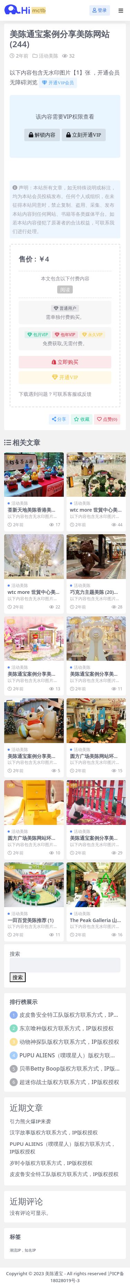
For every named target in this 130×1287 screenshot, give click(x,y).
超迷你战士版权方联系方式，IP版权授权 (69, 1082)
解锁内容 (42, 135)
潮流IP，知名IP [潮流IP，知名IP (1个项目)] (23, 1250)
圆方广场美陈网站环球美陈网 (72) (32, 841)
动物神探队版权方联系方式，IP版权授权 (69, 1042)
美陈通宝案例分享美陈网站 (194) (32, 677)
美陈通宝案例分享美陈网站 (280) (32, 759)
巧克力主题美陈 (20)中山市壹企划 (94, 595)
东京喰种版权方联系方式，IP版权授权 (66, 1028)
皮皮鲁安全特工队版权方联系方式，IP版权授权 (64, 1173)
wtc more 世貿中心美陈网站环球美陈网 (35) (32, 595)
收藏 (81, 419)
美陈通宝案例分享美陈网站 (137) (94, 841)
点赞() (107, 419)
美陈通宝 (54, 1273)
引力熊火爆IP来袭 (30, 1121)
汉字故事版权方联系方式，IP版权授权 (54, 1132)
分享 (59, 419)
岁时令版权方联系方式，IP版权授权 (51, 1162)
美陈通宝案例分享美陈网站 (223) (94, 677)
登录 (100, 10)
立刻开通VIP (83, 135)
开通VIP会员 (58, 82)
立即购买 (65, 362)
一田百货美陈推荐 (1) (31, 920)
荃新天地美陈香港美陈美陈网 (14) (32, 512)
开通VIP (65, 377)
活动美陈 (48, 55)
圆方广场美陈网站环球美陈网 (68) (94, 759)
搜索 (15, 953)
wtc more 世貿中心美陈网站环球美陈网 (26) (94, 512)
